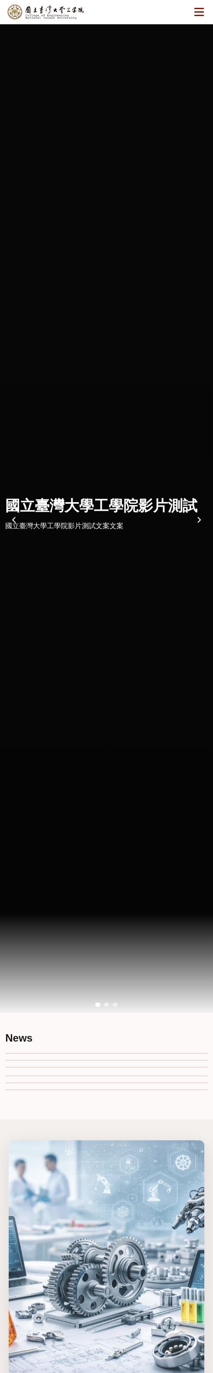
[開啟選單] (199, 12)
